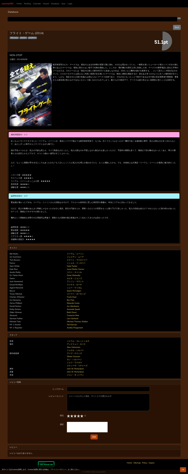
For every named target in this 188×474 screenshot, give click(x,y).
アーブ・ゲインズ (74, 353)
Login (70, 3)
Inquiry (151, 462)
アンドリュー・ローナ (76, 344)
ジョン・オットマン (75, 375)
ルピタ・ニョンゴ (74, 278)
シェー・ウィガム (74, 287)
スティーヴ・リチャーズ (77, 365)
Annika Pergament (75, 327)
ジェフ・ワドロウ (74, 362)
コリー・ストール (74, 272)
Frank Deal (71, 297)
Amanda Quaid (73, 309)
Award (46, 3)
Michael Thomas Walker (77, 321)
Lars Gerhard (72, 318)
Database (55, 3)
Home (19, 3)
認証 (62, 424)
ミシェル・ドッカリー (76, 263)
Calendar (37, 3)
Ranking (27, 3)
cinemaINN (7, 3)
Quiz (63, 3)
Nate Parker (72, 266)
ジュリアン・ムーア (75, 257)
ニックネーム (58, 389)
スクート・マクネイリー (77, 260)
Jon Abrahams (73, 306)
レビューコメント (56, 396)
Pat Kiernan (72, 324)
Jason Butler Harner (75, 269)
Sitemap (137, 462)
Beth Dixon (72, 312)
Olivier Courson (73, 356)
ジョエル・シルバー (75, 350)
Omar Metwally (73, 275)
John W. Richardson (75, 368)
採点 (62, 415)
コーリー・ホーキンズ (76, 294)
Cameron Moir (73, 315)
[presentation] (87, 427)
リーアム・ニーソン (75, 253)
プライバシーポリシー (58, 469)
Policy (144, 462)
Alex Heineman (73, 347)
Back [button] (177, 27)
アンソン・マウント (75, 281)
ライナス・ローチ (74, 284)
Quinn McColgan (74, 290)
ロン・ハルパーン (74, 359)
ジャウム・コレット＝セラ (78, 341)
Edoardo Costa (73, 303)
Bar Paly (70, 300)
